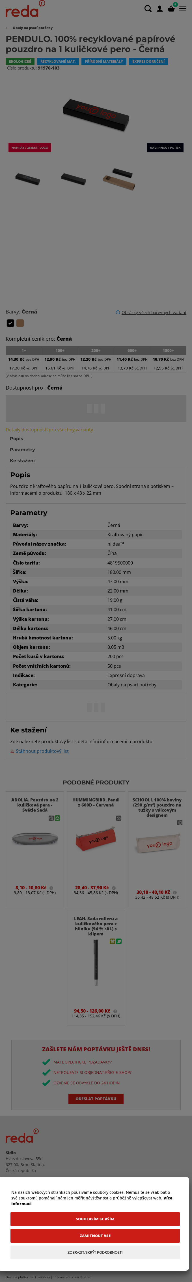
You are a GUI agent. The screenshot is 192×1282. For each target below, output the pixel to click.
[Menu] (181, 8)
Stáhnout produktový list (42, 751)
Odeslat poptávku (96, 1098)
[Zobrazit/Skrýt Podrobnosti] (95, 1252)
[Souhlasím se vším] (95, 1219)
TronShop (42, 1277)
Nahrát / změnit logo (30, 148)
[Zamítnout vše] (95, 1236)
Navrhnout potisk (165, 148)
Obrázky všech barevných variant (154, 312)
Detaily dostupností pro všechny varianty (49, 430)
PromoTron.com (66, 1277)
